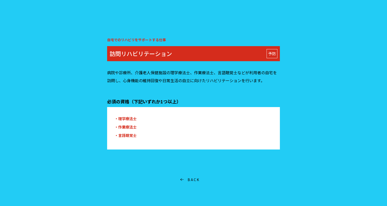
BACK (194, 179)
